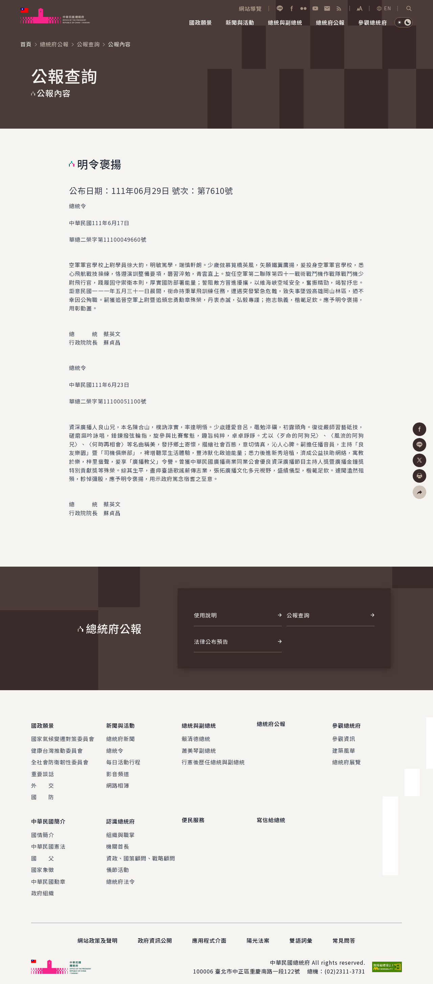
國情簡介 (42, 829)
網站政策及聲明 (97, 935)
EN (383, 8)
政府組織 (42, 887)
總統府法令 (120, 876)
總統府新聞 (120, 736)
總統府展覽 (346, 760)
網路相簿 (117, 783)
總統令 (114, 748)
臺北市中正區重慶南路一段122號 (257, 966)
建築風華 (343, 748)
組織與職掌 (120, 829)
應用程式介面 (209, 935)
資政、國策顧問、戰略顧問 (140, 853)
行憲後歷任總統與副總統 (213, 760)
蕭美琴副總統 (199, 748)
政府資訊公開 (155, 935)
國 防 (42, 794)
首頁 (26, 44)
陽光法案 (258, 935)
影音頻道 (117, 771)
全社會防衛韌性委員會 (60, 760)
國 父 (42, 853)
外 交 (42, 783)
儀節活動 (117, 864)
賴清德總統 (196, 736)
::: (4, 3)
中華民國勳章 (48, 876)
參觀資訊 (343, 736)
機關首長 (117, 841)
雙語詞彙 (301, 935)
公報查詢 (88, 44)
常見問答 (344, 935)
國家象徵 (42, 864)
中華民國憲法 (48, 841)
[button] (409, 8)
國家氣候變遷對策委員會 (62, 736)
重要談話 (42, 771)
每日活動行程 (123, 760)
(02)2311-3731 (344, 966)
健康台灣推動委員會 (57, 748)
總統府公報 (54, 44)
